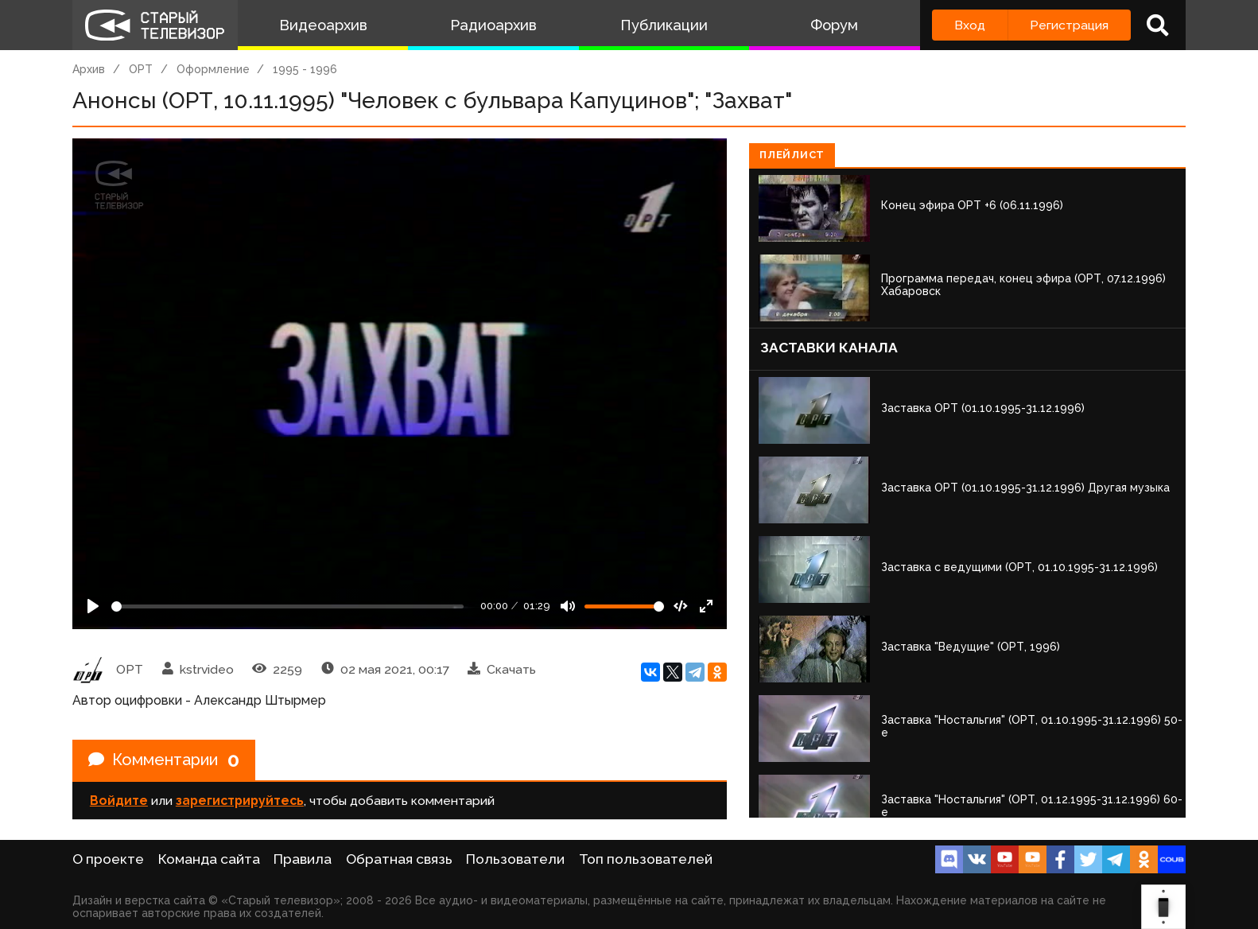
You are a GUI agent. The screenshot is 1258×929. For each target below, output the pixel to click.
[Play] (93, 606)
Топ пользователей (645, 859)
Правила (303, 859)
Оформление (213, 69)
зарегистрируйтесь (240, 800)
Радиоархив (493, 25)
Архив (88, 69)
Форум (834, 25)
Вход (969, 25)
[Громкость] (624, 606)
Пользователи (515, 859)
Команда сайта (209, 859)
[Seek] (287, 606)
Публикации (664, 25)
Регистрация (1069, 25)
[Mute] (567, 606)
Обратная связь (399, 859)
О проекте (108, 859)
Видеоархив (323, 25)
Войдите (119, 800)
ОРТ (141, 69)
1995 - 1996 (305, 69)
